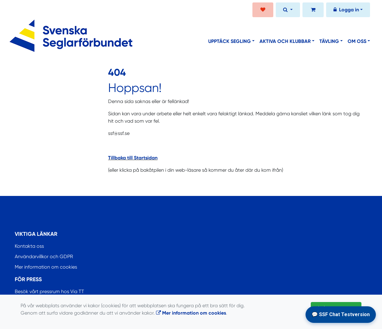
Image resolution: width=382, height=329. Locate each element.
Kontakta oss (29, 246)
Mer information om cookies (46, 267)
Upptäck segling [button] (229, 41)
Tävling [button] (329, 41)
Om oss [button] (357, 41)
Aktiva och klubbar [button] (285, 41)
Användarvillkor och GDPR (44, 256)
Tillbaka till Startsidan (133, 158)
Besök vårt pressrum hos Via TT (49, 291)
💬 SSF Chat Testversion (341, 314)
